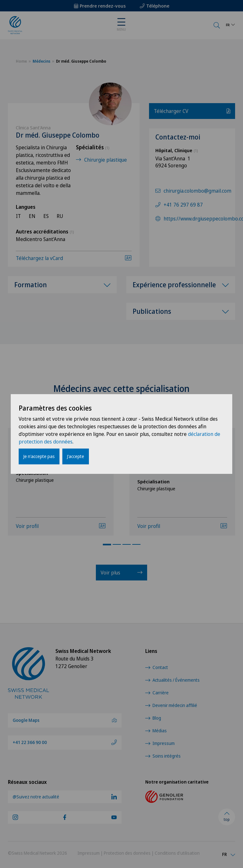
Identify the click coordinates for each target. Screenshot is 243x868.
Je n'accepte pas (39, 456)
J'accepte (75, 456)
